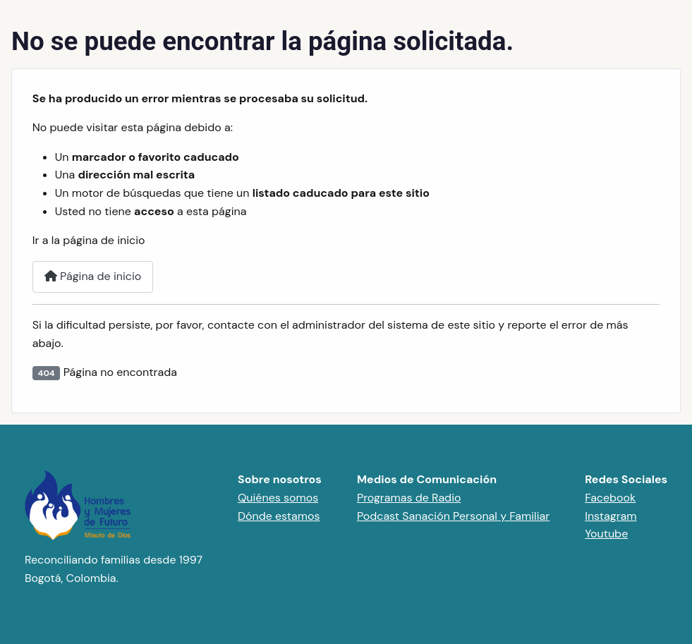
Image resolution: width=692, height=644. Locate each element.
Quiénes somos (278, 497)
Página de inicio (93, 276)
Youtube (606, 533)
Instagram (610, 516)
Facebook (610, 497)
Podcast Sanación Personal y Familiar (453, 516)
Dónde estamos (279, 516)
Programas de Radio (409, 497)
